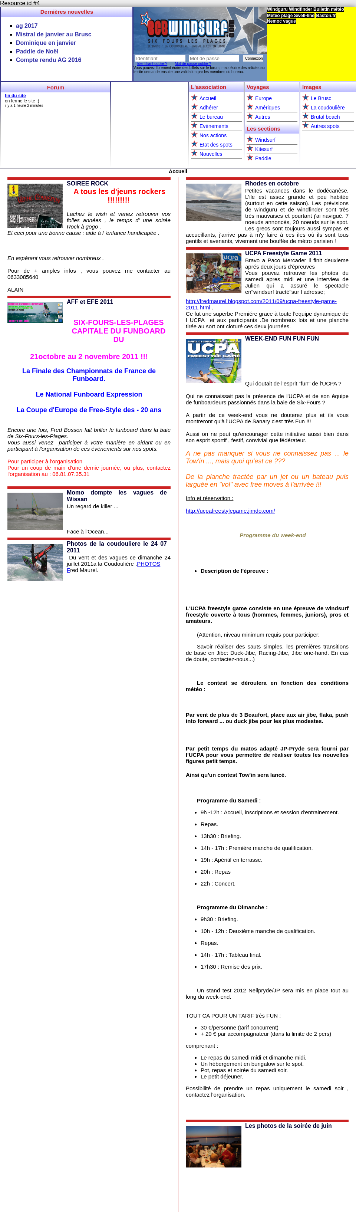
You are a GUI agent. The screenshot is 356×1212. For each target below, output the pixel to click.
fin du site (15, 95)
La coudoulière (328, 108)
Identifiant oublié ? (152, 64)
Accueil (208, 98)
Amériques (267, 108)
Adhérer (209, 108)
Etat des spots (216, 145)
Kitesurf (264, 149)
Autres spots (325, 126)
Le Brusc (321, 98)
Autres (262, 117)
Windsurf (265, 140)
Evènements (214, 126)
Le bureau (211, 117)
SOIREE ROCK (87, 183)
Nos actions (213, 135)
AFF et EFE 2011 (90, 302)
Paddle (263, 158)
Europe (263, 98)
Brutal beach (325, 117)
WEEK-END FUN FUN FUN (282, 338)
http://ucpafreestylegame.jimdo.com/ (230, 511)
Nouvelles (211, 154)
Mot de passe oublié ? (193, 64)
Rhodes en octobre (272, 183)
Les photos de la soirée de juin (288, 1126)
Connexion (254, 58)
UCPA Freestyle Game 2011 (283, 253)
